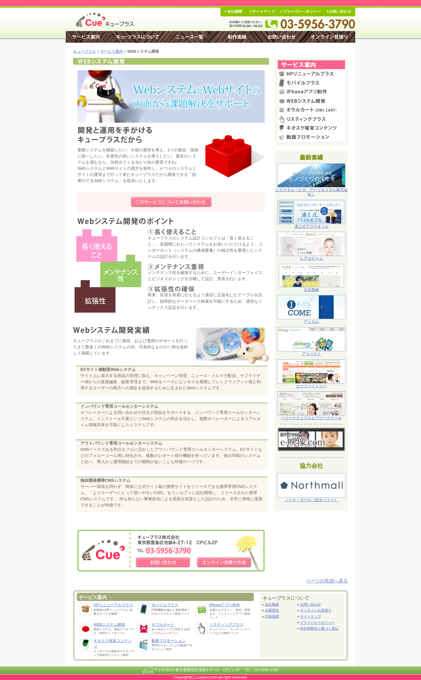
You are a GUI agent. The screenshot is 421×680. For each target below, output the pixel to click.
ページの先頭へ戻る (327, 580)
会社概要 (272, 605)
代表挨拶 (272, 617)
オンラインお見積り (316, 610)
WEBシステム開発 (109, 624)
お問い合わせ (310, 605)
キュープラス (84, 51)
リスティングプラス (226, 624)
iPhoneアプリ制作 (224, 605)
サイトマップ (310, 617)
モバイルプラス (164, 605)
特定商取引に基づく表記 (319, 629)
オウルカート (162, 624)
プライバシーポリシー (317, 623)
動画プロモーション (168, 640)
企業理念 (272, 610)
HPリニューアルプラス (113, 605)
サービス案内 (111, 51)
